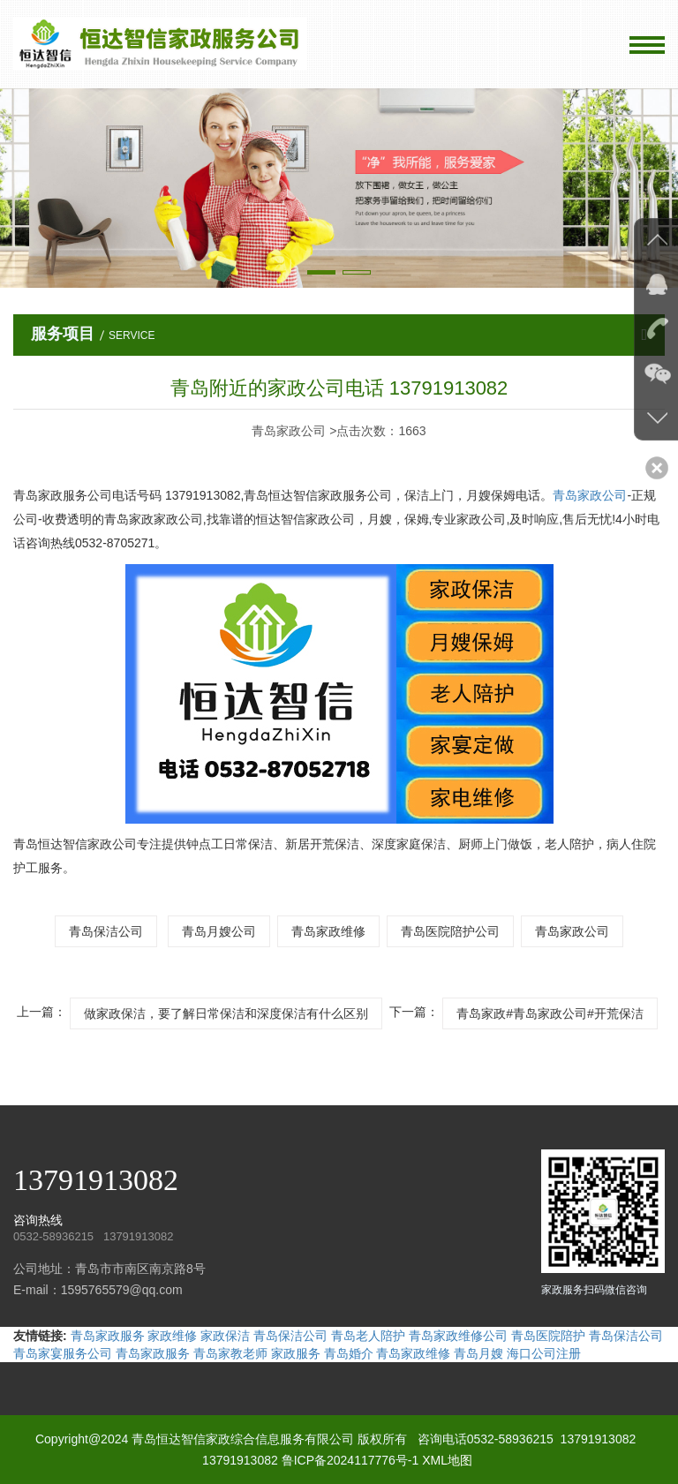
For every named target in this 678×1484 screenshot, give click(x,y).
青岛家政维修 (328, 931)
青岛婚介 (348, 1353)
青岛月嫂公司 (219, 931)
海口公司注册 (544, 1353)
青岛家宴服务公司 (62, 1353)
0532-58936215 (510, 1439)
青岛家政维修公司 (458, 1336)
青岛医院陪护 (548, 1336)
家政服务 (295, 1353)
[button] (321, 272)
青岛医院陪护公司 (450, 931)
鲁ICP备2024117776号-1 (350, 1460)
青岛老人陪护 (368, 1336)
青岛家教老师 (230, 1353)
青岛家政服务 (108, 1336)
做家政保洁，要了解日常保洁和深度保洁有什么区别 (226, 1013)
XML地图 (447, 1460)
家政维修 (172, 1336)
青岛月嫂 (478, 1353)
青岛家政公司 (590, 495)
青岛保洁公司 (106, 931)
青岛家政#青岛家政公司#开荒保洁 (550, 1013)
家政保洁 (225, 1336)
